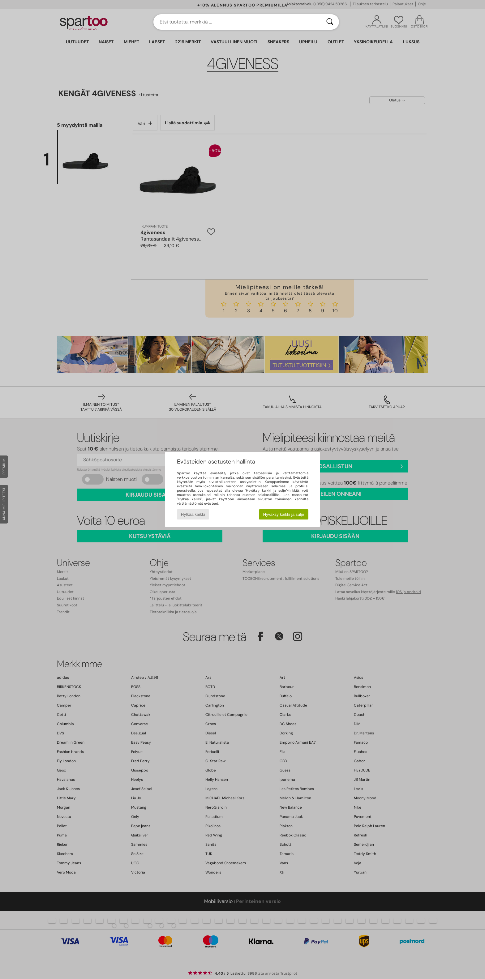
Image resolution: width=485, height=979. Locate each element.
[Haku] (330, 22)
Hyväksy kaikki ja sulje (283, 514)
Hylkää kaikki (193, 514)
